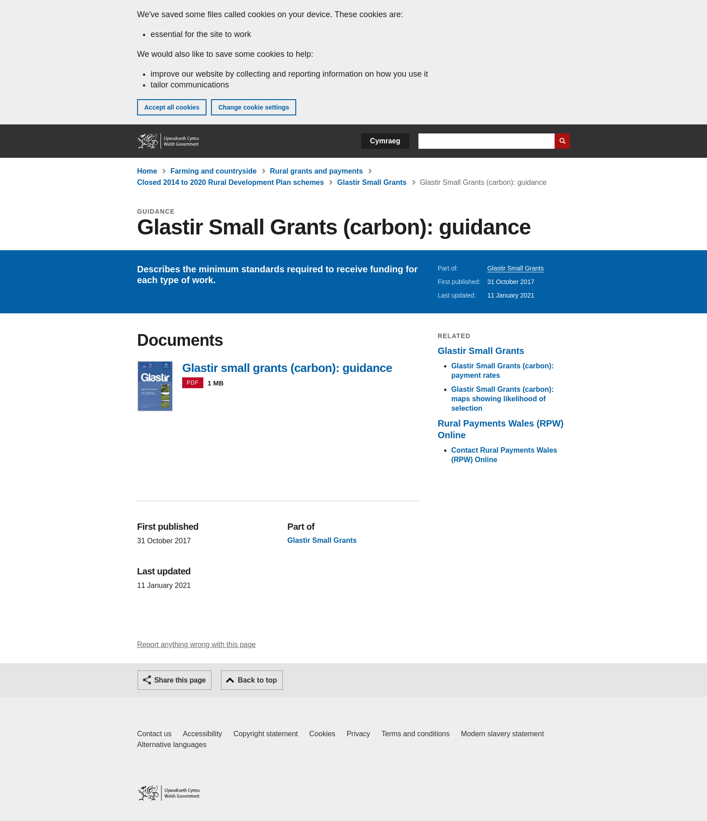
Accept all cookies (171, 107)
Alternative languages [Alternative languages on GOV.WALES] (172, 744)
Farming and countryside (213, 171)
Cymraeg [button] (385, 141)
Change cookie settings (253, 107)
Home (147, 171)
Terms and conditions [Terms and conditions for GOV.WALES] (415, 734)
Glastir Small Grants (372, 182)
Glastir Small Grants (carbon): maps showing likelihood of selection (502, 398)
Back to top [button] (257, 680)
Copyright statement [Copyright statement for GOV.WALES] (266, 734)
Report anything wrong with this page (196, 644)
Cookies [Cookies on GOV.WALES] (322, 734)
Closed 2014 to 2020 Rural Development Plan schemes (230, 182)
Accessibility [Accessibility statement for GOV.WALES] (202, 734)
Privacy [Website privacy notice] (358, 734)
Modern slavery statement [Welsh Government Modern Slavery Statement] (502, 734)
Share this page (180, 680)
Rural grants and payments (316, 171)
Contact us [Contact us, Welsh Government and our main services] (154, 734)
